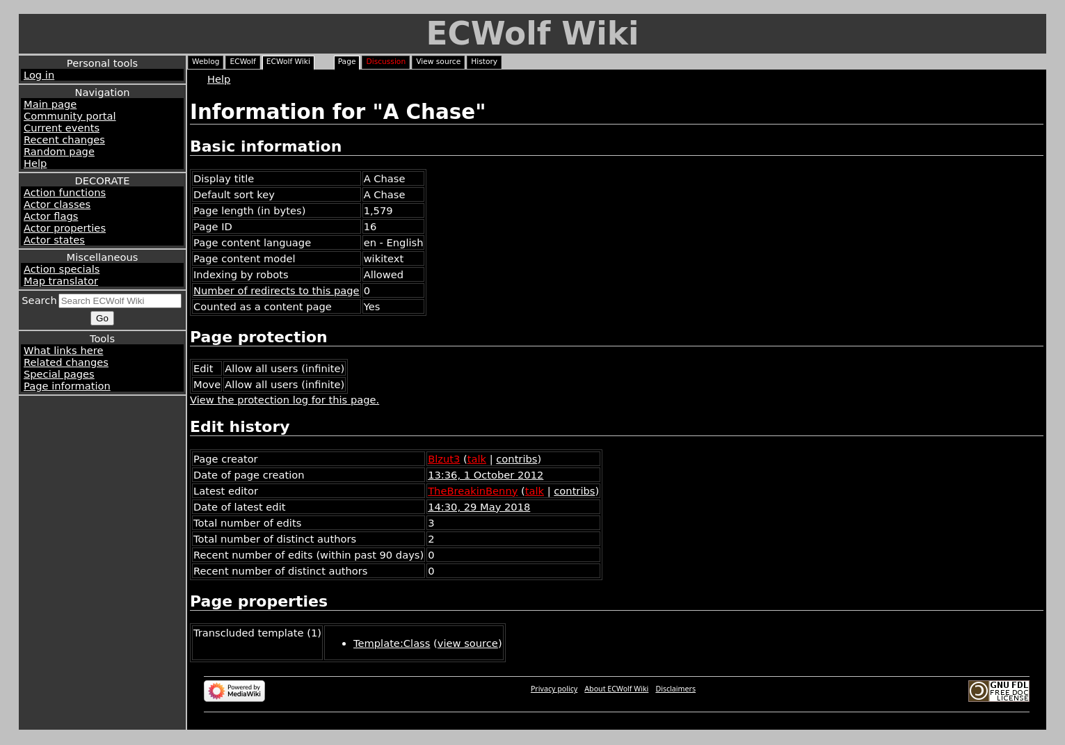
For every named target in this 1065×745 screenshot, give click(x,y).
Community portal (70, 116)
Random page (59, 151)
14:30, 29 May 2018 (479, 507)
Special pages (59, 374)
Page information (67, 386)
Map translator (61, 281)
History (484, 61)
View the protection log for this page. (284, 400)
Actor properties (65, 228)
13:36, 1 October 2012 (485, 475)
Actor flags (51, 216)
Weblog (205, 61)
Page (347, 61)
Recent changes (64, 139)
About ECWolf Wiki (616, 689)
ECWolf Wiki (532, 33)
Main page (50, 104)
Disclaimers (675, 689)
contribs (516, 459)
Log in (39, 75)
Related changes (66, 362)
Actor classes (57, 204)
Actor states (54, 240)
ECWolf (242, 61)
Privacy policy (554, 689)
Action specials (61, 269)
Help (35, 163)
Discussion (386, 61)
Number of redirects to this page (276, 290)
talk (476, 459)
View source (438, 61)
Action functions (65, 192)
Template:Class (391, 643)
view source (468, 643)
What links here (63, 350)
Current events (61, 128)
